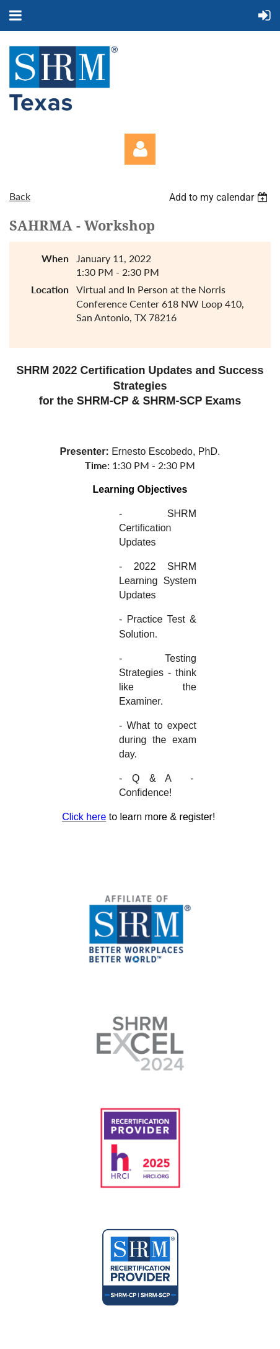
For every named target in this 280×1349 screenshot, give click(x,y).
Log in (140, 149)
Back (19, 196)
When (55, 258)
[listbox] (220, 197)
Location (50, 289)
